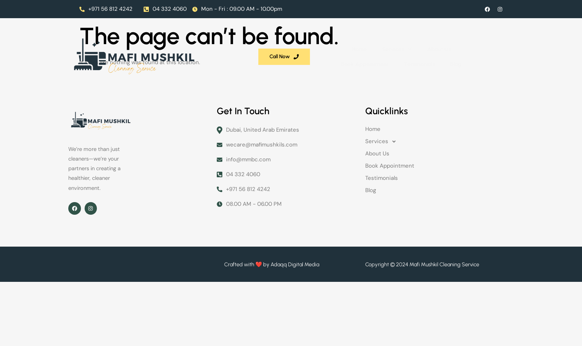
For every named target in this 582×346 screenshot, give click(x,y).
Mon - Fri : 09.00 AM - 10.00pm (237, 9)
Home (198, 44)
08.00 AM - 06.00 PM (249, 209)
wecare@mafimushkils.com (257, 150)
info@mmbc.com (244, 164)
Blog (415, 44)
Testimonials (379, 44)
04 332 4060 (165, 9)
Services (235, 44)
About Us (276, 44)
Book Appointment (326, 44)
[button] (439, 147)
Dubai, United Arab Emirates (258, 135)
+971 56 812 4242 (106, 9)
